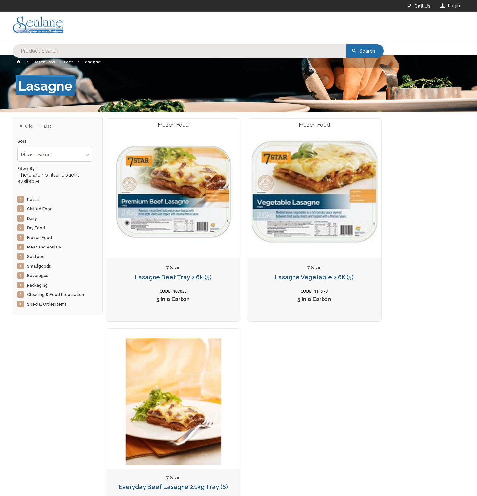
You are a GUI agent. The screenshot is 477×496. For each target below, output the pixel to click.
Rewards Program (346, 455)
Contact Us (29, 454)
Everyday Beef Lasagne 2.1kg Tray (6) (329, 228)
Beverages (37, 275)
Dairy (32, 218)
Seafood (36, 256)
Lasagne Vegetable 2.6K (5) (238, 228)
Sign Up (392, 348)
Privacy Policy (271, 362)
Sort (21, 141)
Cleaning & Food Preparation (55, 295)
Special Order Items (47, 304)
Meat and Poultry (44, 247)
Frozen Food (39, 237)
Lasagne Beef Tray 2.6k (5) (148, 228)
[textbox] (211, 26)
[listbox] (54, 154)
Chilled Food (40, 209)
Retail (33, 199)
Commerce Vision (50, 479)
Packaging (37, 285)
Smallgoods (39, 266)
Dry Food (36, 228)
